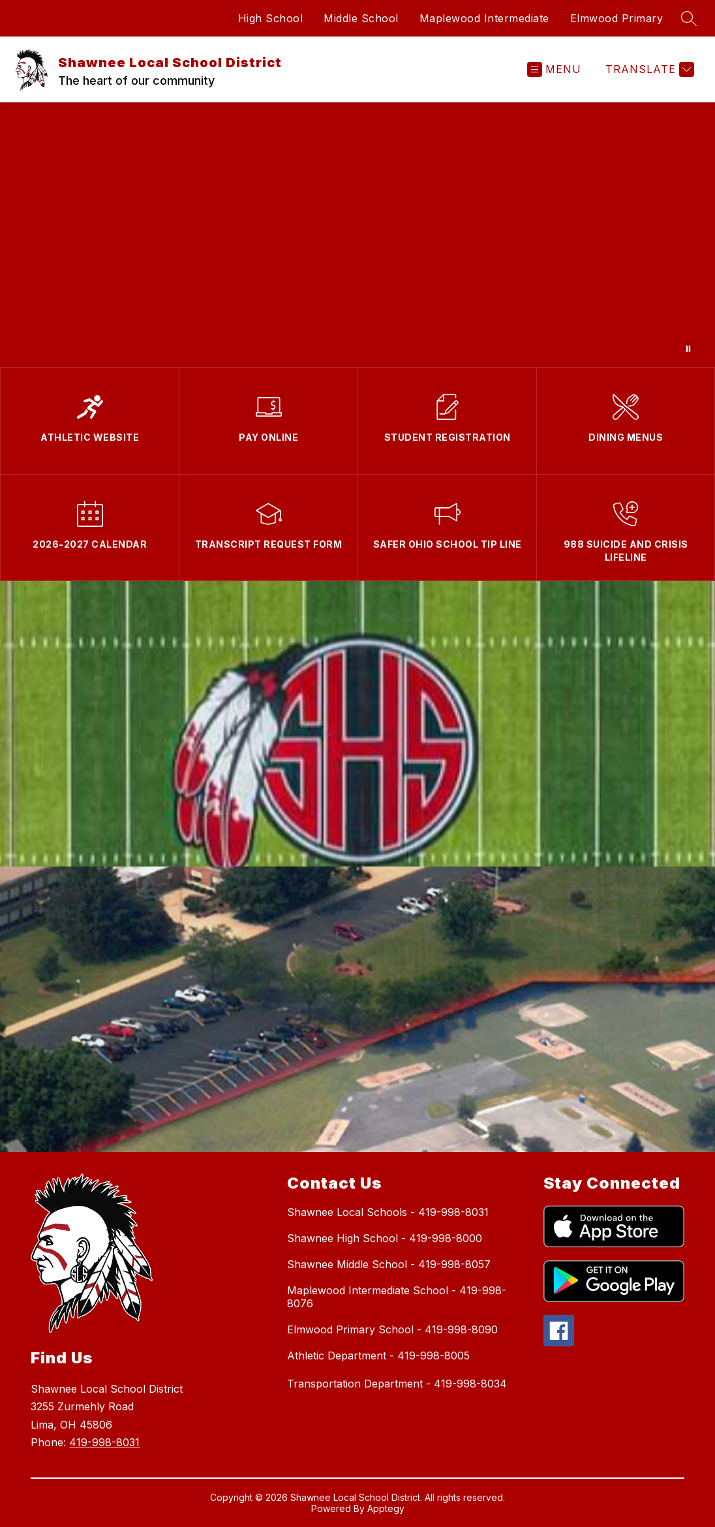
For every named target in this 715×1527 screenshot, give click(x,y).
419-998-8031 (104, 1442)
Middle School (361, 18)
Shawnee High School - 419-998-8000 (384, 1238)
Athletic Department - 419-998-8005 (378, 1355)
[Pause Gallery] (688, 348)
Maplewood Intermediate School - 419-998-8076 (396, 1297)
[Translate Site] (648, 69)
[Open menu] (554, 69)
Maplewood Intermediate (484, 18)
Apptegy (385, 1508)
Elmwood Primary (616, 18)
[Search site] (689, 18)
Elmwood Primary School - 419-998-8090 (392, 1329)
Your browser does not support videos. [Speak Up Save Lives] (357, 234)
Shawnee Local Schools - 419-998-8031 (388, 1212)
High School (270, 18)
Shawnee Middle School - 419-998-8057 (389, 1264)
